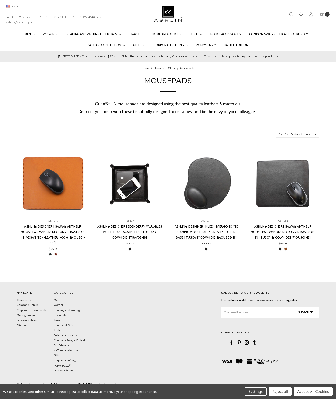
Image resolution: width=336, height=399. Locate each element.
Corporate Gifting (171, 45)
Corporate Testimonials (31, 310)
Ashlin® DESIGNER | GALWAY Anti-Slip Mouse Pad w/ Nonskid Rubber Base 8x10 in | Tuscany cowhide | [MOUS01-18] (283, 232)
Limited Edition (236, 45)
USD (13, 6)
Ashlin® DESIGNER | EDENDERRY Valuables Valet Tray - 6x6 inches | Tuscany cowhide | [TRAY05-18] (129, 232)
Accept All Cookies (313, 391)
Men (29, 34)
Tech (196, 34)
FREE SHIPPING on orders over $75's (86, 56)
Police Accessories (225, 34)
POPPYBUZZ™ (206, 45)
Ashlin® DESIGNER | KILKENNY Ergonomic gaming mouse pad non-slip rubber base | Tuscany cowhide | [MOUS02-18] (206, 232)
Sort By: (284, 134)
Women (50, 34)
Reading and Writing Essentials (94, 34)
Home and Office (167, 34)
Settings (255, 391)
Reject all (280, 391)
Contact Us (24, 300)
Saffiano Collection (106, 45)
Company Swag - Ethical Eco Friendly (280, 34)
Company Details (27, 305)
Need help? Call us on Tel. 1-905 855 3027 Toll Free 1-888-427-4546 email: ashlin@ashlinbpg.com (54, 19)
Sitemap (22, 325)
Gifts (139, 45)
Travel (136, 34)
